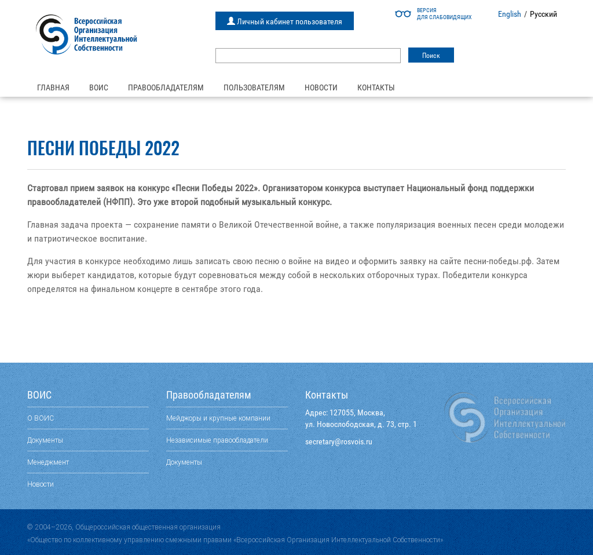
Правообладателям (166, 87)
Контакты (376, 87)
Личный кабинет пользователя (284, 21)
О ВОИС (40, 418)
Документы (45, 440)
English (509, 14)
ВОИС (98, 87)
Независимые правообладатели (217, 440)
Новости (321, 87)
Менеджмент (48, 462)
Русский (543, 14)
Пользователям (254, 87)
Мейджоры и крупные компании (218, 418)
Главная (53, 87)
